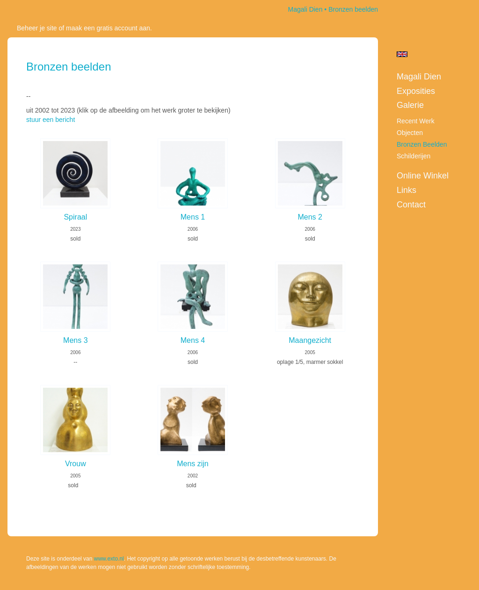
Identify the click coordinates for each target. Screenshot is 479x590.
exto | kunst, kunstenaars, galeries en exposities (33, 9)
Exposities (416, 91)
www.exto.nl (109, 558)
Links (406, 190)
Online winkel (423, 175)
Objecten (410, 132)
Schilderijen (413, 156)
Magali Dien (305, 9)
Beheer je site (37, 28)
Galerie (410, 105)
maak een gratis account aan (108, 28)
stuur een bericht (50, 119)
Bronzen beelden (422, 144)
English (402, 54)
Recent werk (416, 121)
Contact (411, 204)
